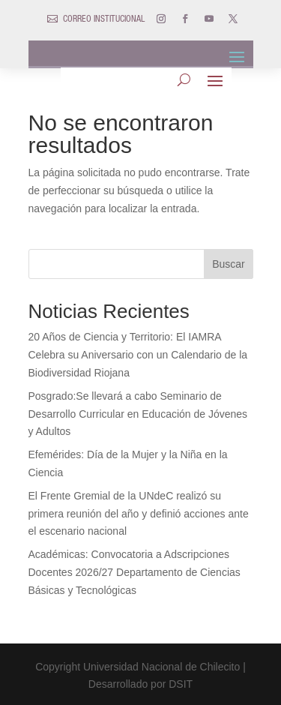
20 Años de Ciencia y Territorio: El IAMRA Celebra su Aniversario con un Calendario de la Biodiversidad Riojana (138, 355)
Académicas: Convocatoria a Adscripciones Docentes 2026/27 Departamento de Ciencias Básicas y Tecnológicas (134, 572)
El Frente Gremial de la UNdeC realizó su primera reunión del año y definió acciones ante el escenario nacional (138, 514)
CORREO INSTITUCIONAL (104, 19)
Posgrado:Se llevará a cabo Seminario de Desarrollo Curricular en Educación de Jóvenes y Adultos (138, 414)
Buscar (228, 264)
